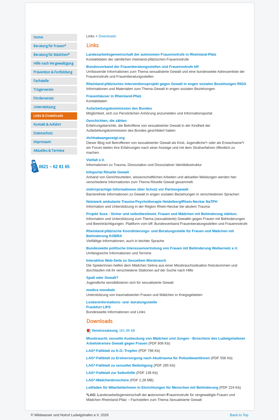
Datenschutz (43, 133)
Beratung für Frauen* (50, 46)
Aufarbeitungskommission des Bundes (119, 108)
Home (38, 37)
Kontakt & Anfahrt (47, 124)
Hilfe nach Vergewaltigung (53, 63)
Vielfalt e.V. (95, 160)
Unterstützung (44, 107)
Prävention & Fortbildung (53, 72)
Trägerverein (43, 89)
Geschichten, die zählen (106, 121)
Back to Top (239, 415)
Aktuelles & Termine (49, 150)
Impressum (42, 142)
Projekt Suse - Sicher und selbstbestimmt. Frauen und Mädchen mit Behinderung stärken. (162, 214)
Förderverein (44, 98)
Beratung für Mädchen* (52, 54)
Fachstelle (41, 80)
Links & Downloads (48, 115)
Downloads (107, 36)
